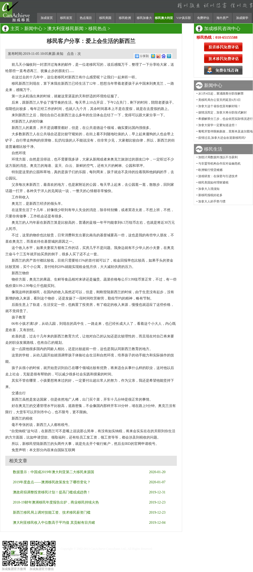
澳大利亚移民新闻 (65, 28)
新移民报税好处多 (210, 195)
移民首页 (66, 18)
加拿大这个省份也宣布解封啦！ (219, 106)
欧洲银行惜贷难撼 (210, 170)
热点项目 (86, 18)
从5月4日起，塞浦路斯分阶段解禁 (221, 93)
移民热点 (97, 28)
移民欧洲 (125, 18)
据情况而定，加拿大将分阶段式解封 (222, 112)
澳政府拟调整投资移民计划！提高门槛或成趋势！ (52, 492)
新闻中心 (33, 28)
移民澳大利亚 (164, 18)
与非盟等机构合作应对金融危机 (219, 163)
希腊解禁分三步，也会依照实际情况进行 (225, 119)
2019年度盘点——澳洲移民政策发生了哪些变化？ (52, 482)
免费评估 (203, 18)
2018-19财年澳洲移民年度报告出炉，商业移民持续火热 (56, 502)
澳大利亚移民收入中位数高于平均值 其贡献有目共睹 (54, 522)
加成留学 (242, 18)
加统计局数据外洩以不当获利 (218, 157)
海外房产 (222, 18)
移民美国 (105, 18)
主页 (14, 28)
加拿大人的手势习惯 (212, 201)
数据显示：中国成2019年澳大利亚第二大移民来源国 (53, 472)
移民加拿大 (144, 18)
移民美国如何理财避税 (213, 182)
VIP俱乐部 (183, 18)
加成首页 (47, 18)
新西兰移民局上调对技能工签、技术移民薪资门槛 (52, 512)
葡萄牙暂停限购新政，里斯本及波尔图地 (225, 131)
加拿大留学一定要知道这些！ (218, 125)
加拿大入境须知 (208, 189)
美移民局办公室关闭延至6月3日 (219, 100)
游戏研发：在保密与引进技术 (218, 176)
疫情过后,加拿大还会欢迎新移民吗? (222, 138)
